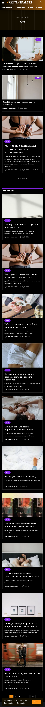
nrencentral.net (19, 2)
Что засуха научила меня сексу (20, 476)
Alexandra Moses (10, 69)
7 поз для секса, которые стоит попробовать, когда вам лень (20, 525)
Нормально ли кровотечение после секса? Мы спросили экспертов (19, 377)
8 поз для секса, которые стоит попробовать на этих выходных (20, 625)
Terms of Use (21, 703)
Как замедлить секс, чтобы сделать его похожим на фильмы (21, 575)
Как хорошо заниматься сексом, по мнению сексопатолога (20, 149)
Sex (38, 39)
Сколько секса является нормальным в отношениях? (19, 428)
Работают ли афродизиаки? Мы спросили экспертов (20, 325)
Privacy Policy (9, 703)
